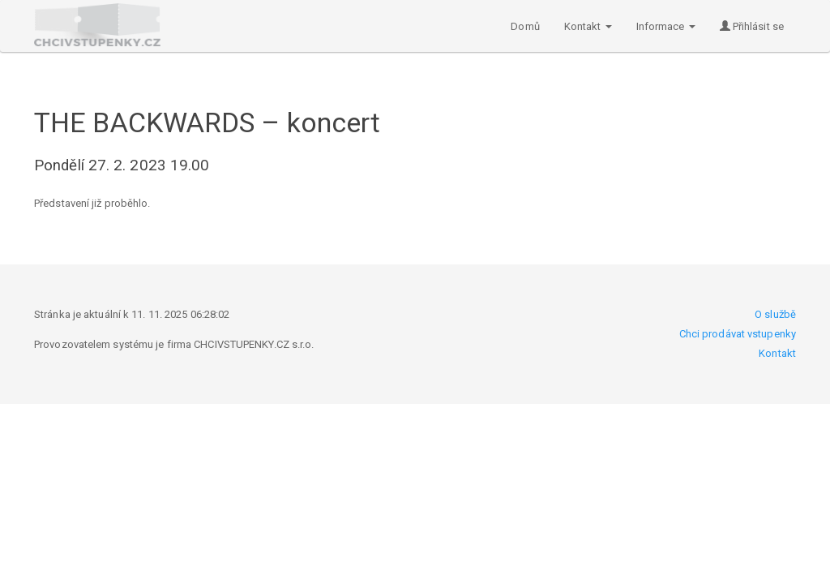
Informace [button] (665, 26)
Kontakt (777, 353)
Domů (525, 26)
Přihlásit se (752, 26)
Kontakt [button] (588, 26)
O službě (775, 314)
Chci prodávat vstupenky (737, 334)
